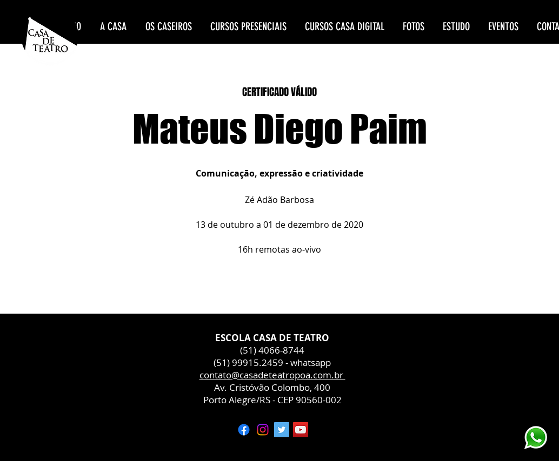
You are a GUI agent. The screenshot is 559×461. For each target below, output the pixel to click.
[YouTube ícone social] (300, 429)
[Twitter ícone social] (281, 429)
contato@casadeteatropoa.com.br (272, 375)
